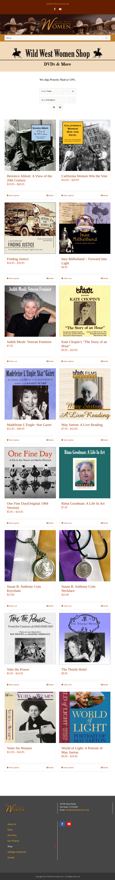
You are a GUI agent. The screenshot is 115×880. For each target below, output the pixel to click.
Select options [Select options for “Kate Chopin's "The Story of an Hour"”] (68, 361)
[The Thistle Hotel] (84, 638)
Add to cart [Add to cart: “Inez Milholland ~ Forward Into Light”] (67, 278)
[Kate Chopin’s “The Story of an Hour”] (84, 311)
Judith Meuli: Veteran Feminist (29, 342)
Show (48, 100)
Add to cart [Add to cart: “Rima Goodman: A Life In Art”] (67, 523)
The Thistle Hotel (74, 669)
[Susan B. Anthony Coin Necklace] (84, 555)
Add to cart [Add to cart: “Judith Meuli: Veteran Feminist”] (13, 361)
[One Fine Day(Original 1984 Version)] (30, 472)
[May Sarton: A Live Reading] (84, 394)
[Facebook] (62, 823)
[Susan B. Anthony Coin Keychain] (30, 555)
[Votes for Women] (30, 717)
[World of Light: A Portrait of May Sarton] (84, 717)
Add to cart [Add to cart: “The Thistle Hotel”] (67, 685)
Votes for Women (19, 748)
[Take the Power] (30, 638)
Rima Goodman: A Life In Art (83, 503)
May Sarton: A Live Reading (82, 425)
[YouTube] (69, 823)
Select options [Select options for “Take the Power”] (14, 685)
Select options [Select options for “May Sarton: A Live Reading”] (68, 440)
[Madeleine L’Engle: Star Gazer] (30, 394)
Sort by (46, 91)
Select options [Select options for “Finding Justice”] (14, 278)
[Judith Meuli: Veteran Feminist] (30, 311)
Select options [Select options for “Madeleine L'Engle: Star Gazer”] (14, 440)
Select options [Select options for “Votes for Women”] (14, 768)
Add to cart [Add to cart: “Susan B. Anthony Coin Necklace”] (67, 606)
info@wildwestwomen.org (57, 4)
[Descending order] (73, 91)
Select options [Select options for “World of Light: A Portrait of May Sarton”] (68, 768)
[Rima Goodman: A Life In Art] (84, 472)
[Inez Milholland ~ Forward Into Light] (84, 228)
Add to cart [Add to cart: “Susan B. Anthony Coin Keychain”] (13, 606)
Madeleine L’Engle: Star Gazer (29, 425)
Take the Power (18, 669)
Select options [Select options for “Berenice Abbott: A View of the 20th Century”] (14, 195)
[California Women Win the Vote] (84, 145)
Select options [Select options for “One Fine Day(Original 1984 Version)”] (14, 523)
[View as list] (60, 107)
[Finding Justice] (30, 228)
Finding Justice (18, 259)
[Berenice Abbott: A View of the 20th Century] (30, 145)
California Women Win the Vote (84, 176)
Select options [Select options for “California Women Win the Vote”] (68, 195)
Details (51, 195)
